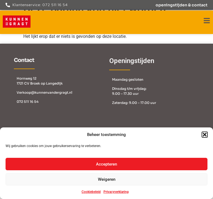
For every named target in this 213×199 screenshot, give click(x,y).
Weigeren (106, 179)
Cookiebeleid (91, 192)
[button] (204, 134)
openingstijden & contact (181, 4)
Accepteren (106, 164)
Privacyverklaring (116, 192)
